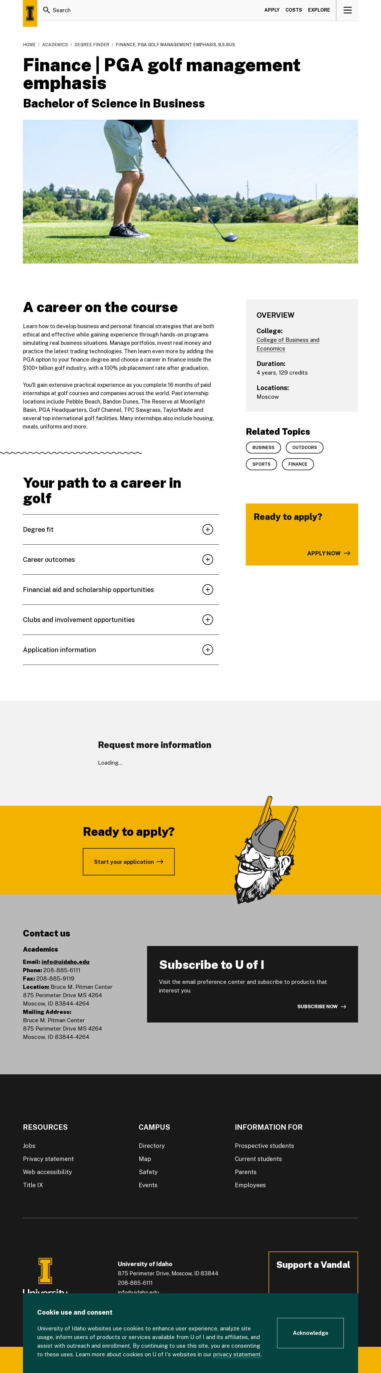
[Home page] (30, 13)
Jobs (29, 1145)
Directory (152, 1145)
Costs (293, 10)
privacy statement (237, 1354)
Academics (55, 45)
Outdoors (304, 447)
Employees (250, 1185)
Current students (258, 1158)
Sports (261, 464)
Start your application (124, 861)
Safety (148, 1172)
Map (145, 1158)
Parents (246, 1172)
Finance (297, 464)
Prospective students (264, 1145)
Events (148, 1185)
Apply (271, 10)
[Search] (46, 10)
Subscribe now (317, 1006)
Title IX (33, 1185)
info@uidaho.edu (66, 962)
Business (263, 447)
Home (29, 45)
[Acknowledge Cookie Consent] (310, 1333)
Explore (319, 10)
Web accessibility (47, 1172)
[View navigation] (347, 10)
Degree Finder (92, 45)
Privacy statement (48, 1158)
